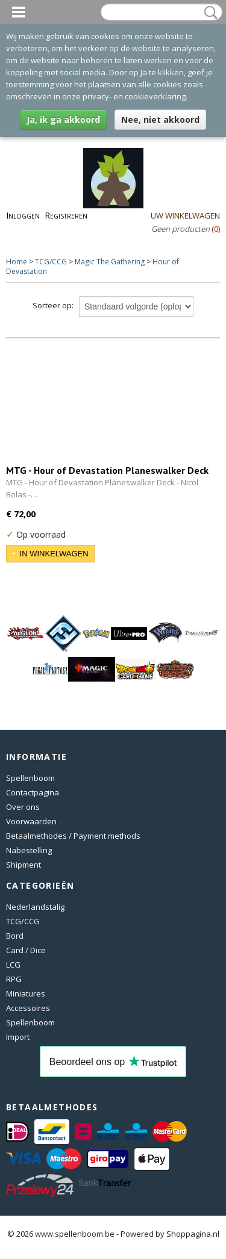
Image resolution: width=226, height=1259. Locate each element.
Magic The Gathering (110, 261)
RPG (14, 979)
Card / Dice (26, 950)
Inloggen (23, 215)
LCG (13, 964)
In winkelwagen (54, 553)
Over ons (23, 806)
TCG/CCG (51, 261)
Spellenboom (30, 777)
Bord (15, 935)
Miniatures (25, 993)
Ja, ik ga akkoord (63, 119)
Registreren (66, 215)
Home (16, 261)
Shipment (23, 864)
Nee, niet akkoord (160, 119)
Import (18, 1036)
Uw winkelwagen (185, 215)
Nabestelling (29, 850)
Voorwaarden (31, 821)
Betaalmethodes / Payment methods (73, 835)
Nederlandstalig (35, 906)
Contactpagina (32, 792)
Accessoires (28, 1008)
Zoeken (208, 13)
